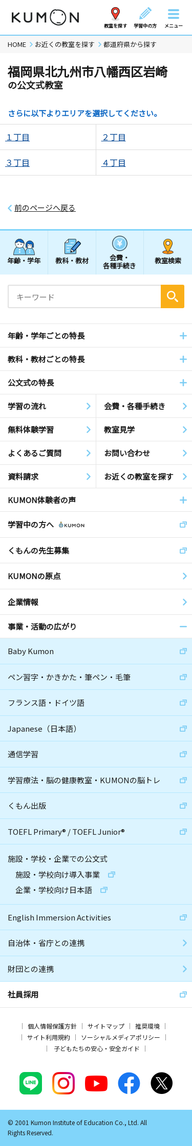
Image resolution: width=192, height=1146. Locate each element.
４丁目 (113, 162)
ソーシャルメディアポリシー (120, 1037)
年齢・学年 (23, 260)
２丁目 (113, 137)
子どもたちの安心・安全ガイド (97, 1048)
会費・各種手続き (119, 261)
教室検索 (168, 260)
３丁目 (17, 162)
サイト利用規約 (48, 1037)
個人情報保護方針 (52, 1026)
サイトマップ (106, 1026)
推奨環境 (147, 1026)
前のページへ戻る (45, 208)
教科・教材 (72, 260)
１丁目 (17, 137)
